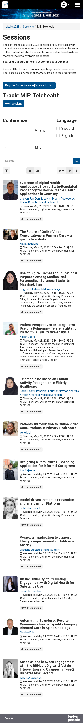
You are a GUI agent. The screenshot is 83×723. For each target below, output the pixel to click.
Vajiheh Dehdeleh (51, 394)
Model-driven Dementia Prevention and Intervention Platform (47, 501)
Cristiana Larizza (30, 549)
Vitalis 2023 (12, 26)
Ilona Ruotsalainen (31, 677)
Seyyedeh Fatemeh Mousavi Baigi (40, 289)
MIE (38, 147)
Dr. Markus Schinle (30, 508)
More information (31, 219)
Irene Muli (25, 432)
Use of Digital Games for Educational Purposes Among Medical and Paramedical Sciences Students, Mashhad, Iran (48, 278)
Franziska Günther (30, 591)
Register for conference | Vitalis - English (29, 85)
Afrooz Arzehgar (30, 394)
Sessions (28, 26)
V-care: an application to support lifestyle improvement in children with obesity (49, 541)
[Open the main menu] (77, 4)
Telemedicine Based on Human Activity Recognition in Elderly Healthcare (44, 382)
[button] (65, 4)
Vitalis (40, 130)
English (67, 135)
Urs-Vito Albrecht (48, 202)
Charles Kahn (27, 632)
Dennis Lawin (43, 198)
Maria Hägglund (29, 243)
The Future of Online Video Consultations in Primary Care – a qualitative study (46, 235)
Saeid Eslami (27, 391)
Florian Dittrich (28, 202)
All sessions (13, 103)
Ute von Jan (27, 198)
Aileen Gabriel (28, 336)
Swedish (68, 128)
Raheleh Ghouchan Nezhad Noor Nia (57, 391)
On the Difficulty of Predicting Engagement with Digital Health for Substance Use (47, 582)
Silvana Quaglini (50, 549)
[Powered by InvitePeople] (64, 719)
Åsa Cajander (28, 470)
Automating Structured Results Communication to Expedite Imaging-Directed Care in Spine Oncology (49, 624)
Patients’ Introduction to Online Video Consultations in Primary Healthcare (49, 426)
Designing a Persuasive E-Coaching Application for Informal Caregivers (47, 464)
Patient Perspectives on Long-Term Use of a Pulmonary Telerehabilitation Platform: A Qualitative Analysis (49, 328)
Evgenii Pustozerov (63, 198)
